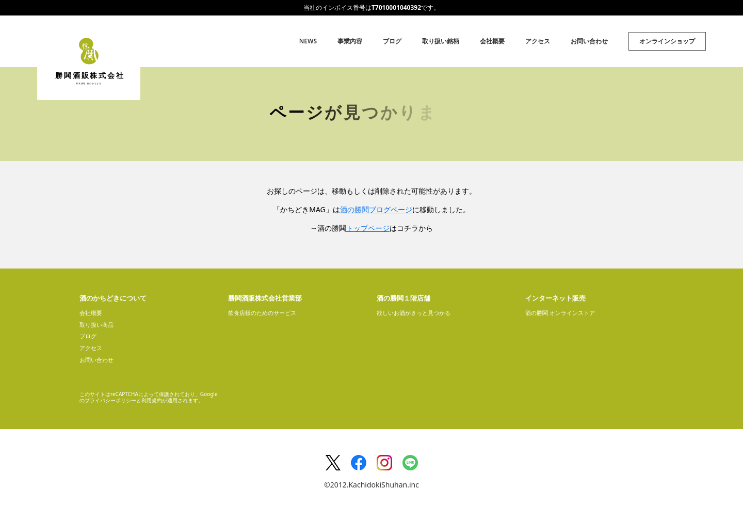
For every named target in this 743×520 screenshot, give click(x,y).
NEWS (308, 41)
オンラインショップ (667, 41)
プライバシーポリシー (110, 400)
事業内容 (349, 41)
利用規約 (151, 400)
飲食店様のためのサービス (262, 313)
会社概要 (492, 41)
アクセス (537, 41)
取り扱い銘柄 (440, 41)
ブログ (392, 41)
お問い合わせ (589, 41)
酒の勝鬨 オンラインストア (560, 313)
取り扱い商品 (96, 324)
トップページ (368, 228)
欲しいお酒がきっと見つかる (413, 313)
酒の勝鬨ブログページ (376, 209)
